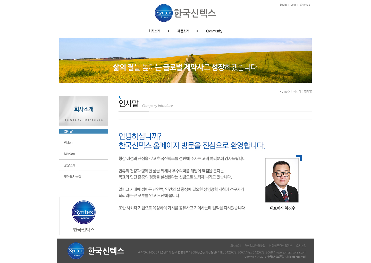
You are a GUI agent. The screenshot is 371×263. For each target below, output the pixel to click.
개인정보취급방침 (254, 246)
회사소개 (235, 246)
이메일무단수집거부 (280, 246)
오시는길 (301, 246)
